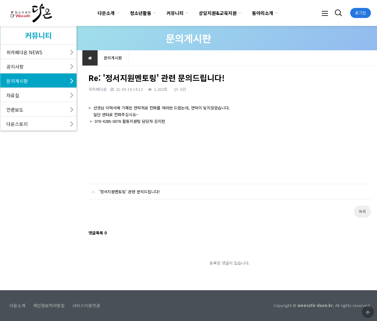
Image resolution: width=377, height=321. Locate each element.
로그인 (360, 13)
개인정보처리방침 (49, 305)
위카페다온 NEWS (24, 52)
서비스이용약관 (86, 305)
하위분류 (118, 13)
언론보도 (14, 109)
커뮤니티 (175, 13)
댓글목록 (97, 233)
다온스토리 (17, 123)
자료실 (12, 95)
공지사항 (14, 66)
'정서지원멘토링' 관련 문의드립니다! (124, 189)
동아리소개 (262, 13)
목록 (362, 211)
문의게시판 (17, 80)
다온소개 (106, 13)
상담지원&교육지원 (218, 13)
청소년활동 (140, 13)
